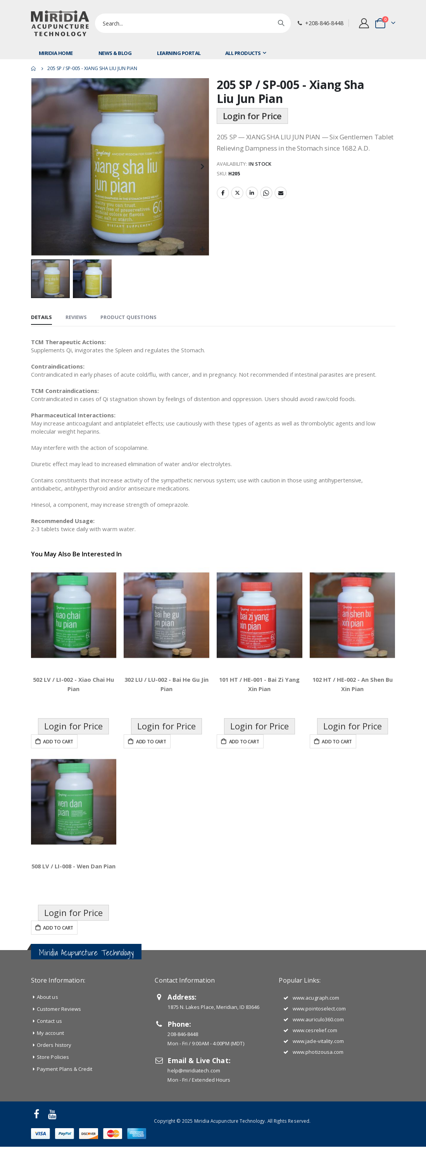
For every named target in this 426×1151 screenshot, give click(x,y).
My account (50, 1070)
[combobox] (193, 23)
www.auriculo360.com (318, 1056)
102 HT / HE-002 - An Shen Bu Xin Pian (352, 721)
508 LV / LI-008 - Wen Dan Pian (74, 908)
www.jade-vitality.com (318, 1078)
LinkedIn (252, 210)
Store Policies (53, 1094)
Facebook (223, 210)
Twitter (237, 210)
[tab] (41, 318)
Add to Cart (57, 778)
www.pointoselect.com (319, 1045)
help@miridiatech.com (193, 1107)
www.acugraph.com (316, 1034)
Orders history (54, 1082)
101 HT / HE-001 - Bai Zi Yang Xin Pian (259, 721)
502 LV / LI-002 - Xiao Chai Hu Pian (73, 721)
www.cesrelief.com (315, 1067)
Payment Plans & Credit (64, 1106)
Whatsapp (266, 210)
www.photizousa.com (318, 1089)
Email (280, 210)
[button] (202, 249)
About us (47, 1034)
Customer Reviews (59, 1046)
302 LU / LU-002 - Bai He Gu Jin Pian (167, 721)
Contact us (49, 1058)
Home (33, 68)
